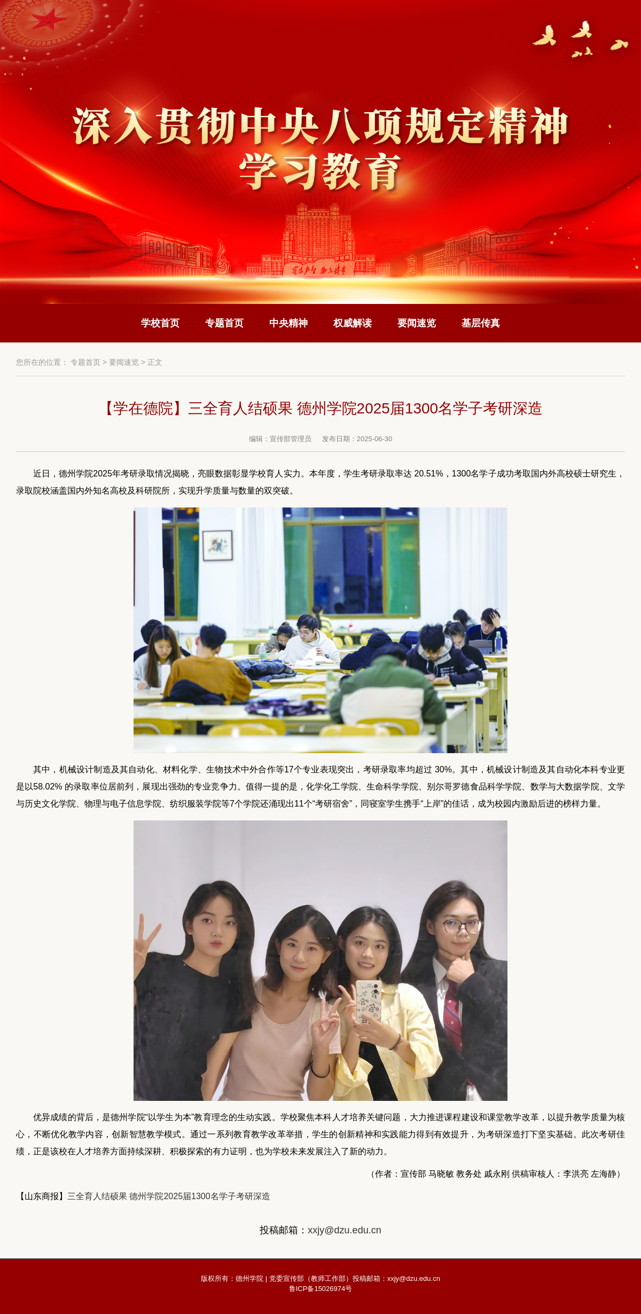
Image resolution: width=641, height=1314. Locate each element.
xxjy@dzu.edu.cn (344, 1230)
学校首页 (160, 323)
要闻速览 (416, 323)
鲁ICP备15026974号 (321, 1289)
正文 (154, 362)
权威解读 (352, 323)
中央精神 (288, 323)
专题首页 (224, 323)
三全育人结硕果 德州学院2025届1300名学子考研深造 (168, 1196)
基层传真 (481, 323)
